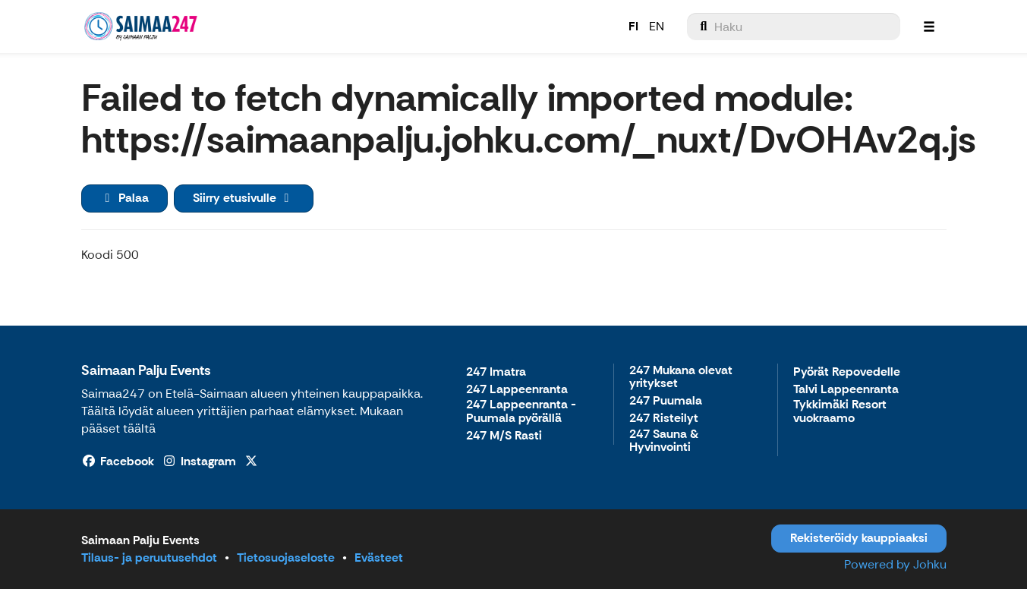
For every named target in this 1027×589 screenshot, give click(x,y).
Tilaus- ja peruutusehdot (149, 557)
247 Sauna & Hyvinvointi (663, 441)
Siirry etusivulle (244, 198)
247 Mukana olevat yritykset (680, 378)
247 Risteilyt (663, 418)
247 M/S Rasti (504, 436)
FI (633, 26)
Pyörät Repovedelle (846, 372)
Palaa (124, 198)
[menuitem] (793, 26)
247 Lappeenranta (517, 390)
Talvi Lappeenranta (846, 390)
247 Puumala (665, 401)
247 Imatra (496, 372)
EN (656, 26)
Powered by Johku (895, 564)
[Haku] (793, 26)
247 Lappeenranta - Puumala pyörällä (521, 412)
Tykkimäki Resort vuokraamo (840, 412)
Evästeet (378, 557)
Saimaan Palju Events (146, 370)
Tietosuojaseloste (286, 557)
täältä (139, 428)
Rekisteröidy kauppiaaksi (859, 538)
